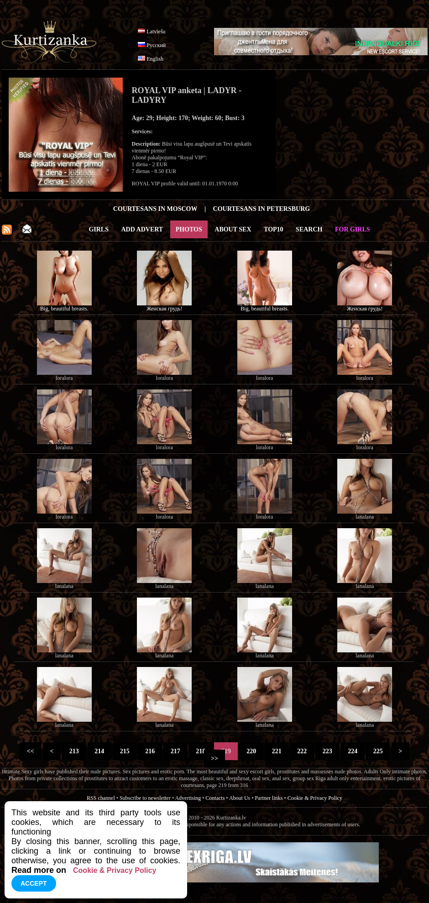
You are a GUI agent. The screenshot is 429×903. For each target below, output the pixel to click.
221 (276, 751)
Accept (34, 883)
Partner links (269, 798)
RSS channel (101, 798)
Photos (189, 229)
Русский (156, 45)
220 (251, 751)
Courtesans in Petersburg (261, 208)
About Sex (232, 229)
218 (200, 751)
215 (124, 751)
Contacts (215, 798)
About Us (239, 798)
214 (99, 751)
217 (175, 751)
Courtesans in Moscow (155, 208)
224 (352, 751)
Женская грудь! (164, 308)
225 (377, 751)
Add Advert (142, 229)
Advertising (188, 798)
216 (150, 751)
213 (74, 751)
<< (30, 751)
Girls (99, 229)
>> (214, 758)
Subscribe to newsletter (145, 798)
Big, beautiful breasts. (64, 308)
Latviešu (155, 31)
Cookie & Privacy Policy (315, 798)
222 (302, 751)
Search (309, 229)
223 (327, 751)
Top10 (273, 229)
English (154, 59)
